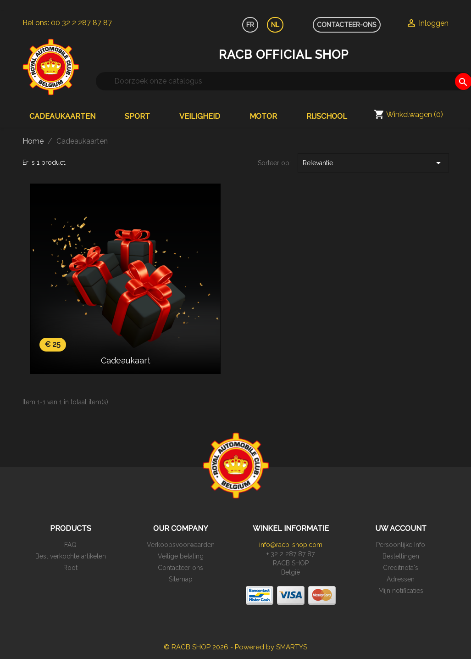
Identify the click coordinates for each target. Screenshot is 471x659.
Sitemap (181, 579)
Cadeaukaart (125, 360)
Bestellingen (400, 556)
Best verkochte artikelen (70, 556)
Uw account (401, 528)
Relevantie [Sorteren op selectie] (373, 162)
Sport (137, 116)
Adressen (401, 579)
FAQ (70, 544)
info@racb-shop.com (290, 544)
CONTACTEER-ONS (347, 24)
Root (70, 567)
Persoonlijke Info (400, 544)
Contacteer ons (180, 567)
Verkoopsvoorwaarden (181, 544)
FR (250, 24)
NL (275, 24)
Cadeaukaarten (62, 116)
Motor (263, 116)
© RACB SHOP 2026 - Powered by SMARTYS (235, 647)
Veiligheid (199, 116)
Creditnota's (400, 567)
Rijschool (326, 116)
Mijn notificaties (400, 590)
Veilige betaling (181, 556)
